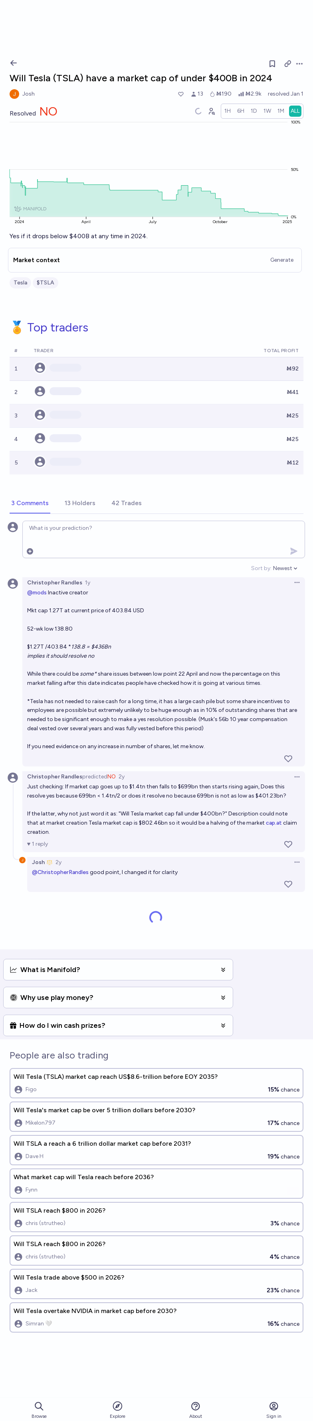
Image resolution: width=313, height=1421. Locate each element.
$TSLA (45, 282)
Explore (117, 1409)
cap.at (274, 822)
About (195, 1410)
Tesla (20, 282)
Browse (39, 1410)
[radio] (227, 111)
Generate (281, 260)
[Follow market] (272, 63)
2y (122, 776)
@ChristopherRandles (60, 872)
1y (87, 582)
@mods (37, 592)
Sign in (273, 1410)
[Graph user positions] (211, 111)
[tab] (30, 504)
